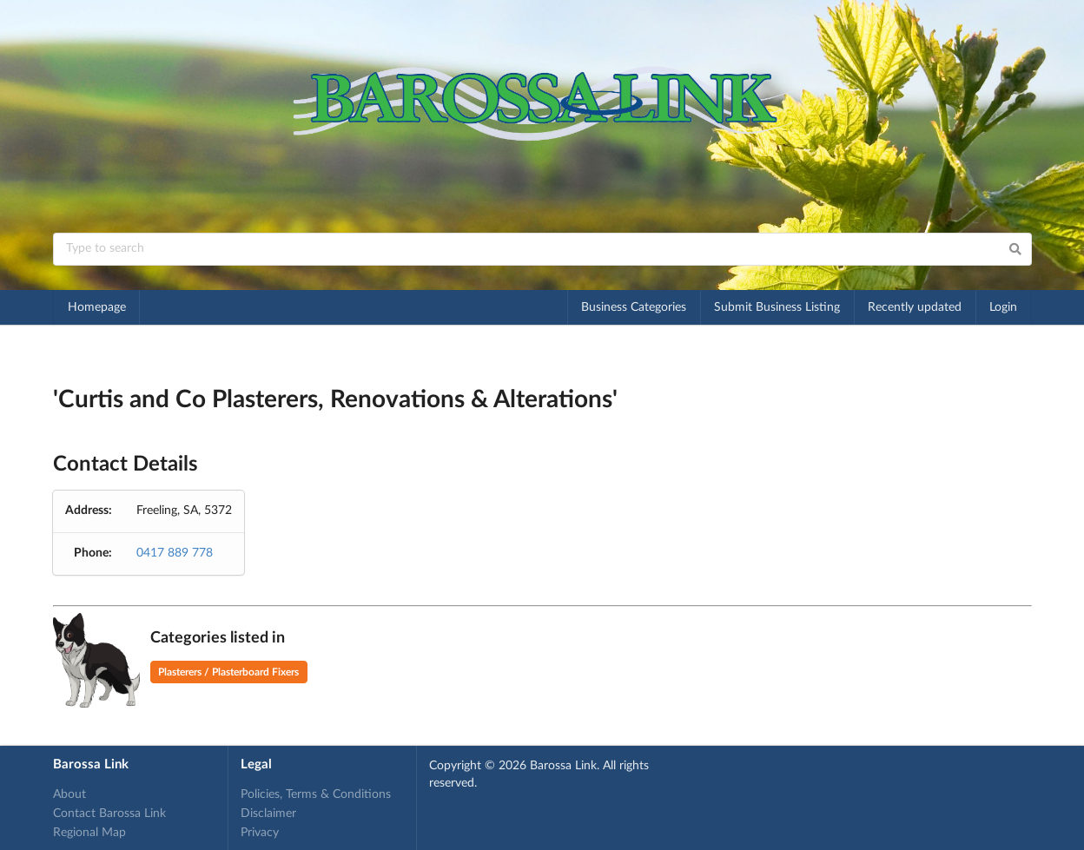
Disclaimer (268, 813)
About (69, 794)
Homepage (97, 307)
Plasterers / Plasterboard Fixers (228, 672)
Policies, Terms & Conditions (316, 794)
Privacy (260, 833)
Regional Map (89, 833)
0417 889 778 (174, 553)
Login (1003, 307)
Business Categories (633, 307)
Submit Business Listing (777, 307)
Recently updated (915, 307)
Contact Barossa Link (109, 813)
